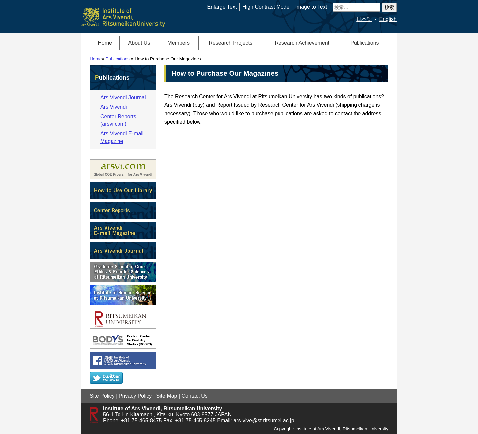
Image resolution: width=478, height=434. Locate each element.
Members (178, 43)
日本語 (364, 19)
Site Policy (102, 396)
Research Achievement (302, 43)
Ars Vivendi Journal (123, 97)
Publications (364, 43)
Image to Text (311, 7)
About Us (139, 43)
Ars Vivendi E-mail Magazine (121, 137)
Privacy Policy (135, 396)
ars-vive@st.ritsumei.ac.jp (263, 420)
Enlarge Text (222, 7)
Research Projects (230, 43)
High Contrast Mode (265, 7)
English (388, 19)
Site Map (166, 396)
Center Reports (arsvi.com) (118, 120)
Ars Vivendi (113, 107)
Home (105, 43)
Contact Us (195, 396)
